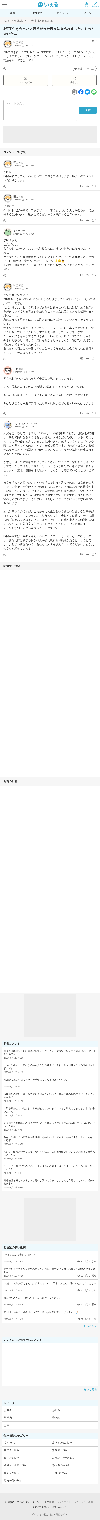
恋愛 (80, 68)
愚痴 (9, 1417)
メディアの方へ (40, 1507)
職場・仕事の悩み (64, 1457)
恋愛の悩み (20, 20)
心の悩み (12, 1442)
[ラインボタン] (94, 92)
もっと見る (90, 1325)
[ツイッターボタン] (87, 92)
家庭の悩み (61, 1450)
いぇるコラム (64, 1502)
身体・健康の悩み (16, 1465)
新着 (12, 12)
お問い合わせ (59, 1507)
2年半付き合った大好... (43, 20)
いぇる (6, 20)
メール (87, 12)
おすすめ (37, 12)
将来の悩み (61, 1472)
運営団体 (49, 1502)
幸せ (9, 1425)
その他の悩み (14, 1480)
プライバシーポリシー (29, 1502)
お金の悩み (13, 1472)
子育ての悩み (62, 1465)
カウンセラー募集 (83, 1502)
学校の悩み (13, 1457)
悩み (92, 68)
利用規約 (10, 1502)
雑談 (57, 1417)
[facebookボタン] (81, 92)
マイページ (62, 12)
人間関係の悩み (63, 1442)
